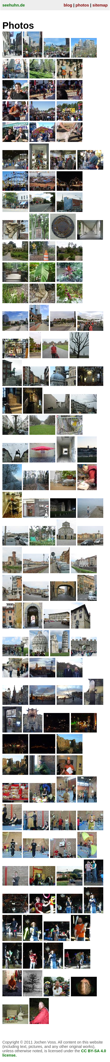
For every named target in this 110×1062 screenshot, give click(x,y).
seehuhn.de (13, 5)
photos (82, 5)
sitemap (100, 5)
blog (68, 5)
